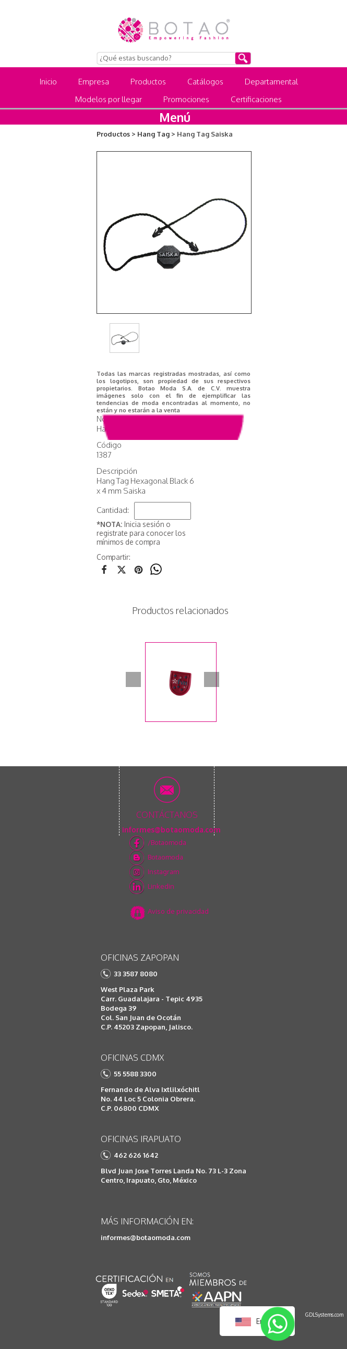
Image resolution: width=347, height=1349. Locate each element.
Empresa (93, 82)
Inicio (48, 82)
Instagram (163, 871)
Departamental (271, 82)
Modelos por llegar (108, 99)
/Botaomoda (167, 842)
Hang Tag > (156, 134)
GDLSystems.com (324, 1314)
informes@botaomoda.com (145, 1237)
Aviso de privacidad (178, 911)
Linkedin (161, 886)
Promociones (186, 99)
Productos (148, 82)
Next (211, 679)
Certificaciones (256, 99)
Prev (133, 679)
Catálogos (205, 82)
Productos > (116, 134)
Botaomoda (165, 857)
